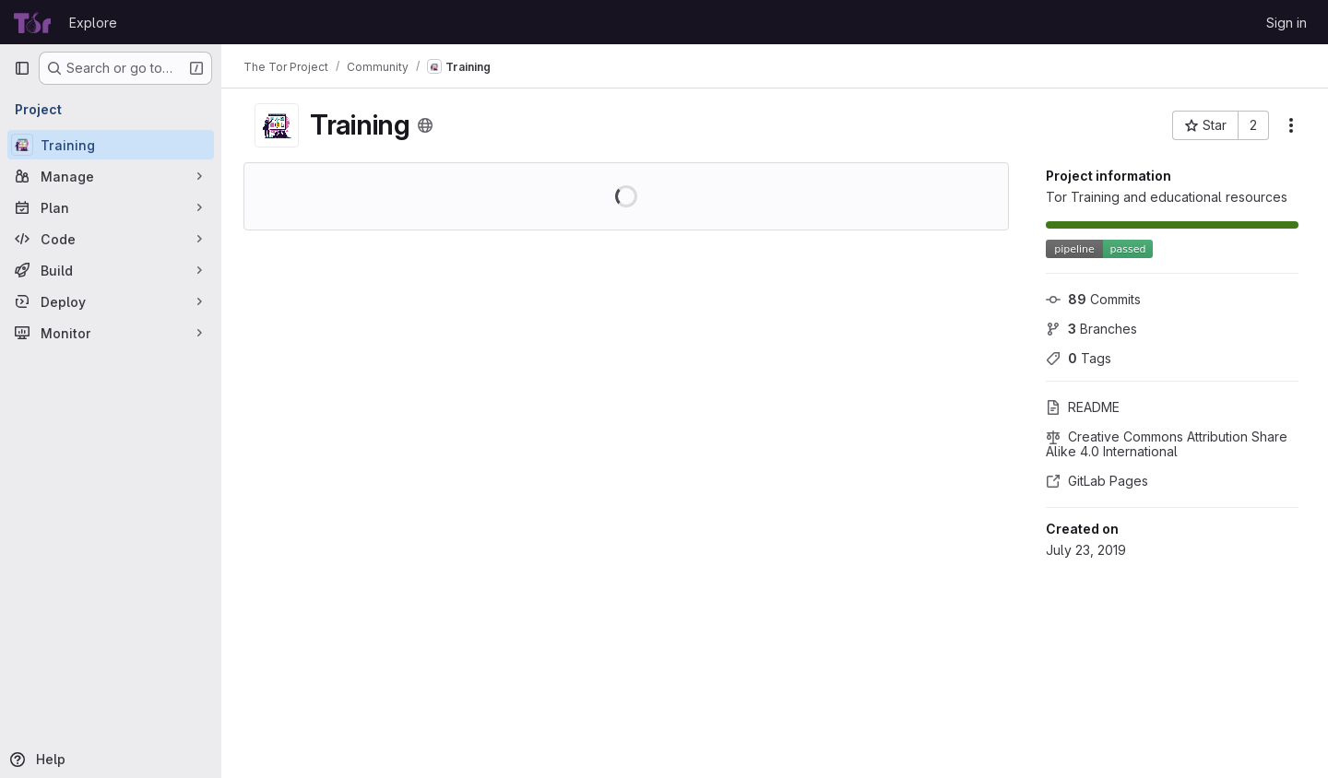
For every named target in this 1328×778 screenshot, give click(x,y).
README (1083, 407)
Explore (93, 22)
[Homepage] (32, 22)
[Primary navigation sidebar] (22, 68)
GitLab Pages (1097, 481)
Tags (1078, 358)
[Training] (110, 144)
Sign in (1286, 22)
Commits (1093, 299)
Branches (1091, 328)
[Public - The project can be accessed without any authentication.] (425, 125)
